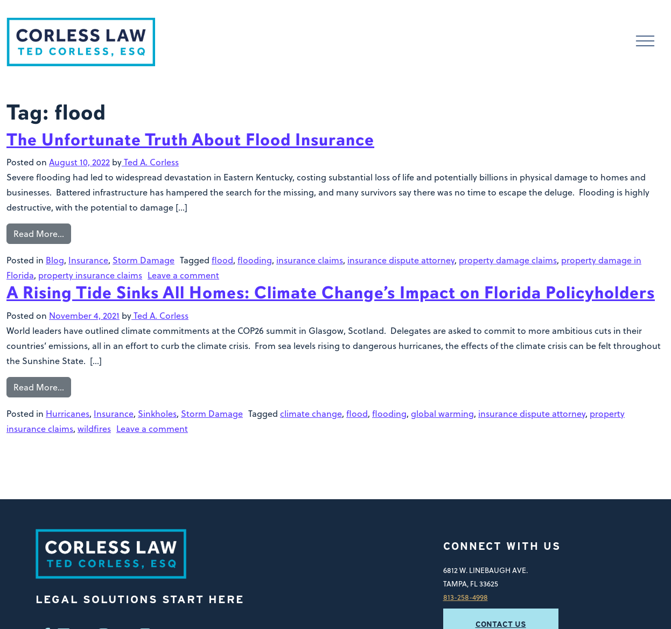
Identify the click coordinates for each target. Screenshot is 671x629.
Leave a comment (183, 275)
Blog (55, 260)
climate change (311, 414)
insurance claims (309, 260)
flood (222, 260)
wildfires (94, 429)
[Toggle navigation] (645, 42)
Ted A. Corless (150, 162)
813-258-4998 (465, 597)
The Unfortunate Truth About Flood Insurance (190, 139)
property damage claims (508, 260)
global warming (442, 414)
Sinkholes (157, 414)
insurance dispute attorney (401, 260)
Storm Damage (143, 260)
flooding (254, 260)
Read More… (38, 234)
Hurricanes (67, 414)
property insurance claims (90, 275)
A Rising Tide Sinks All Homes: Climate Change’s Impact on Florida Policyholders (330, 292)
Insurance (88, 260)
